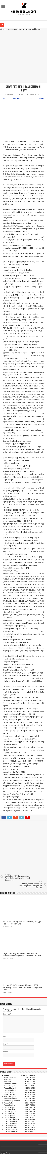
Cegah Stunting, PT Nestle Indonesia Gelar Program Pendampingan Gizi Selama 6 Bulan (22, 917)
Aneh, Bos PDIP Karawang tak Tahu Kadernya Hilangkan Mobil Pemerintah (18, 840)
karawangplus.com (10, 1140)
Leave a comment (35, 94)
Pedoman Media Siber (8, 1126)
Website (5, 1014)
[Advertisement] (23, 56)
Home (3, 29)
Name (5, 999)
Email (5, 1006)
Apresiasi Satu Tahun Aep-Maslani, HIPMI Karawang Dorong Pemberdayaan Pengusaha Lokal (22, 950)
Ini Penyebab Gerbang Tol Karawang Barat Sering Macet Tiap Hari (29, 847)
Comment (7, 977)
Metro (10, 29)
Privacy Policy (5, 1115)
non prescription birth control (13, 99)
